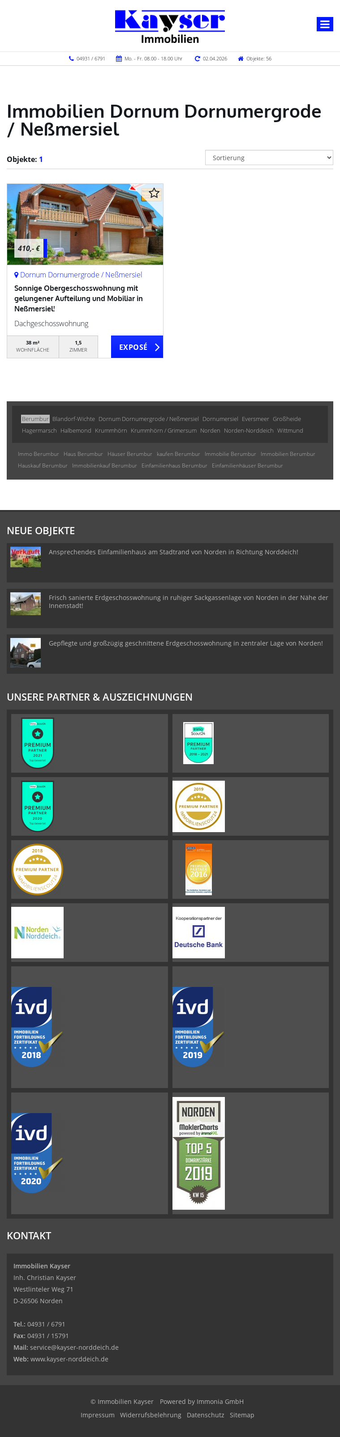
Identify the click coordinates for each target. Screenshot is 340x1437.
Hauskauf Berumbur (43, 465)
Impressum (98, 1415)
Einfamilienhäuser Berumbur (247, 465)
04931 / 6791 (91, 58)
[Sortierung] (269, 157)
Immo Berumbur (38, 454)
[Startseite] (170, 25)
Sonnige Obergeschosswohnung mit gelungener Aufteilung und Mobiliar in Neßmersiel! (78, 298)
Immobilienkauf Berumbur (104, 465)
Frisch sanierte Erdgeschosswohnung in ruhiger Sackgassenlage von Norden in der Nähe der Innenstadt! (188, 601)
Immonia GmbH (220, 1401)
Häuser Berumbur (130, 454)
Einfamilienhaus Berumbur (174, 465)
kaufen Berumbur (178, 454)
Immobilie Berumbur (230, 454)
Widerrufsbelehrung (150, 1415)
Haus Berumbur (83, 454)
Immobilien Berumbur (288, 454)
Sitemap (242, 1415)
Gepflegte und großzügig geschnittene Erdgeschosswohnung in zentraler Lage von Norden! (186, 643)
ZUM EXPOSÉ (137, 347)
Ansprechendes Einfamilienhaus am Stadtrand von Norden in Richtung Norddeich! (173, 552)
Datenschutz (205, 1415)
